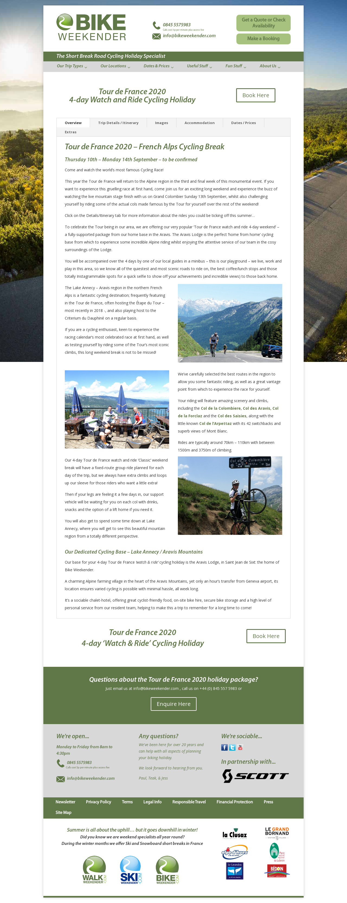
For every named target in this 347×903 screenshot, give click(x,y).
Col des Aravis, (257, 408)
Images (161, 122)
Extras (70, 132)
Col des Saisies (232, 415)
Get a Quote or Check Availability (263, 23)
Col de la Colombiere (221, 408)
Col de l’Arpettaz (215, 423)
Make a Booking (263, 39)
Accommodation (200, 122)
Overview (73, 122)
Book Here (255, 95)
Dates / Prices (243, 122)
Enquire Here (174, 704)
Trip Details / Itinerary (118, 122)
